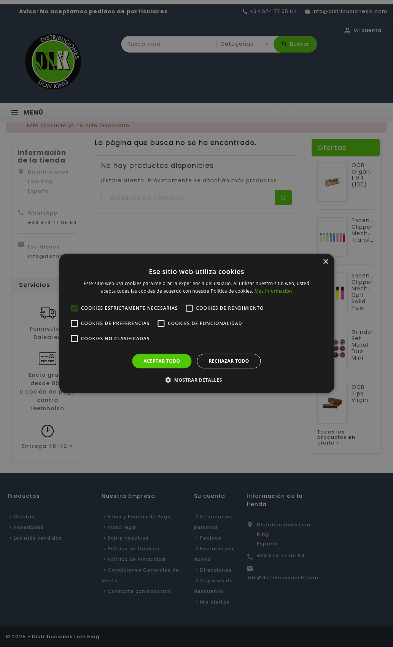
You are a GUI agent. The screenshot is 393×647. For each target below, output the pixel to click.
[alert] (196, 323)
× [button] (325, 262)
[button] (196, 380)
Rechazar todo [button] (229, 361)
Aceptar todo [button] (161, 361)
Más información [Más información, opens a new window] (273, 291)
